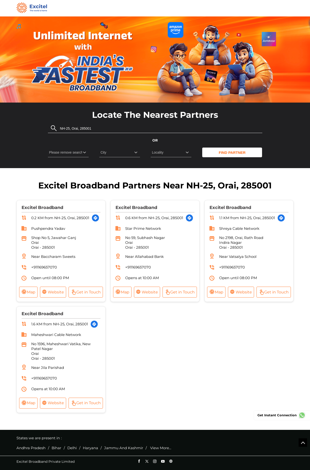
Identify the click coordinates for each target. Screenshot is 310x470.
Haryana (90, 448)
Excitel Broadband (42, 207)
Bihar (56, 448)
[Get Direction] (95, 218)
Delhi (72, 448)
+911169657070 (44, 267)
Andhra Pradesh (31, 448)
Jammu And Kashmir (123, 448)
